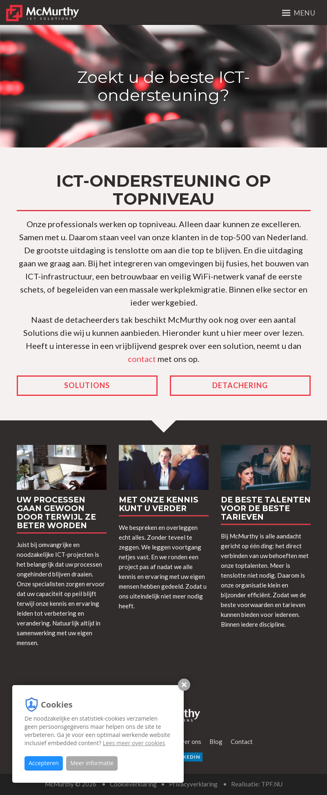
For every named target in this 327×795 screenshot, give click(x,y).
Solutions (87, 385)
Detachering (240, 385)
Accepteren (44, 763)
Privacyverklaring (193, 784)
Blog (215, 741)
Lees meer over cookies (134, 743)
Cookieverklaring (133, 784)
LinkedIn (184, 757)
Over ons (188, 741)
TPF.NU (272, 784)
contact (142, 359)
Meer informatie (91, 763)
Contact (242, 741)
